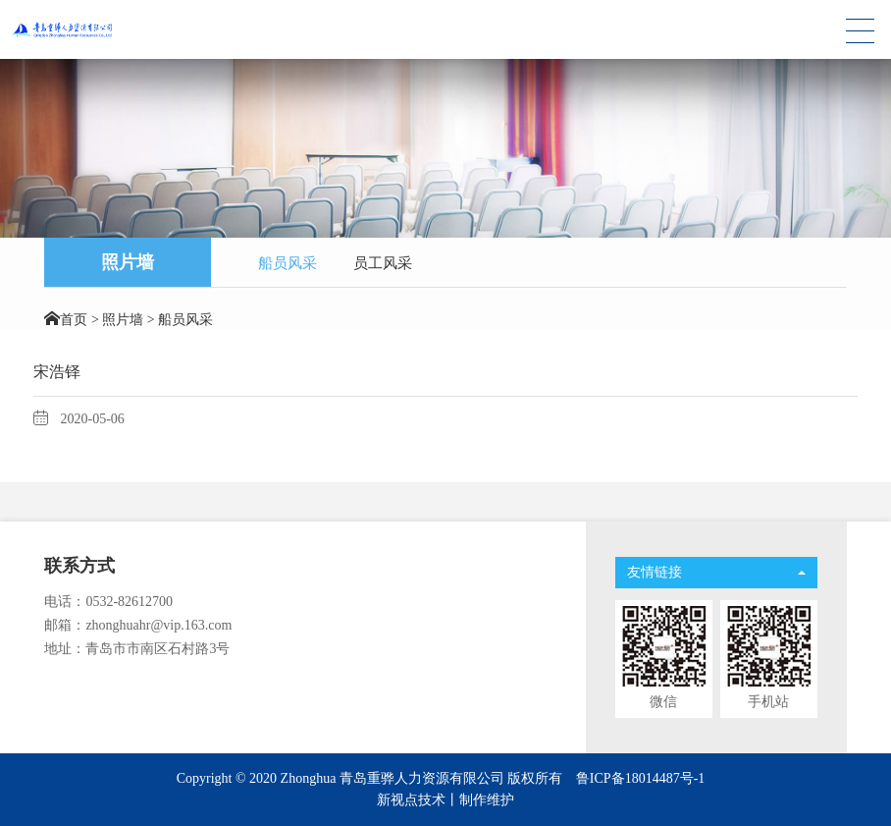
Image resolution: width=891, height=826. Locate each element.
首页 (73, 319)
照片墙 (122, 319)
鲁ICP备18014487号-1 (640, 778)
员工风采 (382, 263)
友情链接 (716, 572)
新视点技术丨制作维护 (445, 800)
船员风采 (287, 263)
